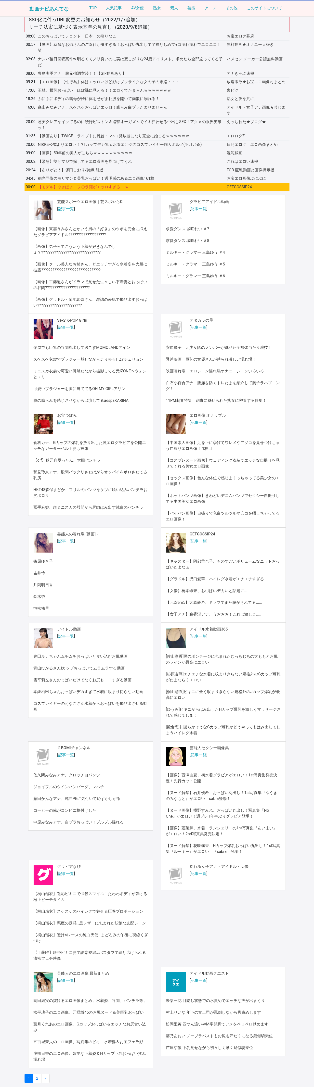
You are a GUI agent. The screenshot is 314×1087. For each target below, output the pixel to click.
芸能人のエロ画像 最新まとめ (83, 973)
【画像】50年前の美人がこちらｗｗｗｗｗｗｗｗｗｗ (85, 153)
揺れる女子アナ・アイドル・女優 (219, 866)
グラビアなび (69, 866)
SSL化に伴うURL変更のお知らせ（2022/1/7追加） (84, 19)
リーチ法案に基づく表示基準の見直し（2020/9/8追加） (90, 27)
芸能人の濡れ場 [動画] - (77, 534)
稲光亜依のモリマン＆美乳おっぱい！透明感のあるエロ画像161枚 (96, 178)
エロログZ (236, 136)
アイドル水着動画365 (209, 629)
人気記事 (114, 8)
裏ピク (232, 90)
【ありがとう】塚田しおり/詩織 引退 (70, 170)
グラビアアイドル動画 (209, 201)
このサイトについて (264, 8)
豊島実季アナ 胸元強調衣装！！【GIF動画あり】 (82, 73)
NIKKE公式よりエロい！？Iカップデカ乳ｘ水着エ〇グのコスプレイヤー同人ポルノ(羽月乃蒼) (120, 144)
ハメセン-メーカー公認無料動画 (255, 59)
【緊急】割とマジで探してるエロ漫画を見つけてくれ (85, 161)
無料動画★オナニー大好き (250, 44)
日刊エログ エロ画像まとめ (252, 144)
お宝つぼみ (67, 415)
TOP (93, 8)
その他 (231, 8)
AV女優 (137, 8)
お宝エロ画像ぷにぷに (246, 178)
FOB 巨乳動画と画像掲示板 (250, 170)
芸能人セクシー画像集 (209, 748)
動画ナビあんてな (49, 9)
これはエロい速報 (242, 161)
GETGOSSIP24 (239, 187)
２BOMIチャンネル (74, 748)
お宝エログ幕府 (240, 36)
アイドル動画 (69, 629)
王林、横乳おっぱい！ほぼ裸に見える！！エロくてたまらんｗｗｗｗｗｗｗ (104, 90)
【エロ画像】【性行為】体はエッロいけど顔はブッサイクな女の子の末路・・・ (108, 81)
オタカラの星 (201, 320)
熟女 (157, 8)
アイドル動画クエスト (209, 973)
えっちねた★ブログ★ (246, 121)
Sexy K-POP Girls (72, 320)
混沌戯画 (234, 153)
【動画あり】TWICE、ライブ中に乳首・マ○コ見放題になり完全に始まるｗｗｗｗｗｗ (113, 136)
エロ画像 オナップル (208, 415)
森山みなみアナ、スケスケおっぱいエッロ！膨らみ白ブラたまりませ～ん (102, 107)
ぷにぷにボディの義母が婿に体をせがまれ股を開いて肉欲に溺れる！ (98, 98)
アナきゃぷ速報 (240, 73)
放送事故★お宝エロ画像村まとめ (256, 81)
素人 (174, 8)
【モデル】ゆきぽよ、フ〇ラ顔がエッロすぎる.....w (83, 187)
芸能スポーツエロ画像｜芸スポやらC (89, 201)
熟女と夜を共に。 (242, 98)
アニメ (210, 8)
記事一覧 (66, 208)
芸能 (191, 8)
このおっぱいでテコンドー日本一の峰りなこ (77, 36)
